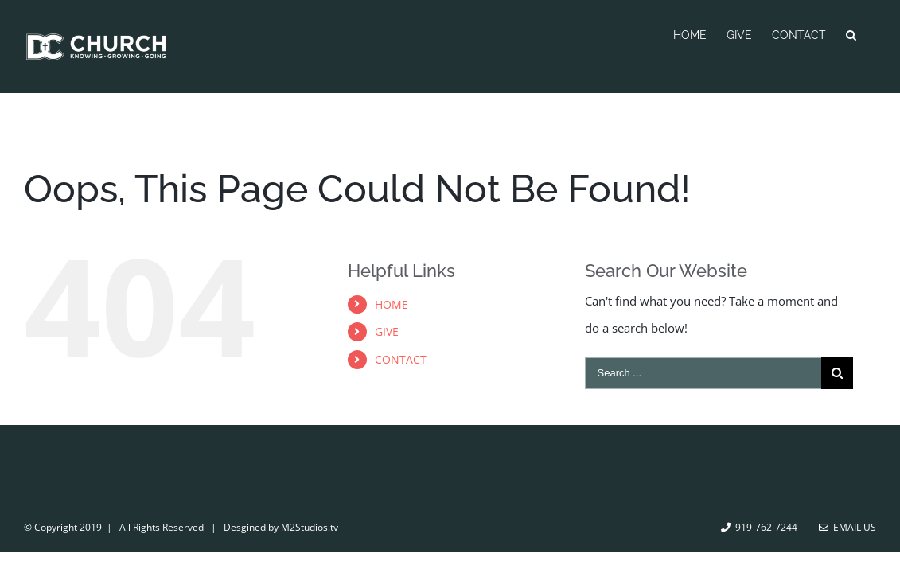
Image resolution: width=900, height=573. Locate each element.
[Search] (871, 33)
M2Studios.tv (309, 527)
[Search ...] (703, 373)
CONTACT (401, 359)
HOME (391, 304)
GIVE (387, 331)
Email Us (847, 527)
